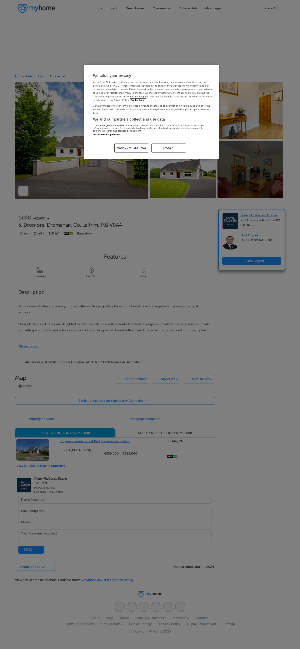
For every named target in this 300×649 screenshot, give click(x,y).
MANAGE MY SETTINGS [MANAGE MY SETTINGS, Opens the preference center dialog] (131, 147)
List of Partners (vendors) (106, 134)
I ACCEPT (169, 147)
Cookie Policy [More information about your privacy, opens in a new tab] (138, 100)
